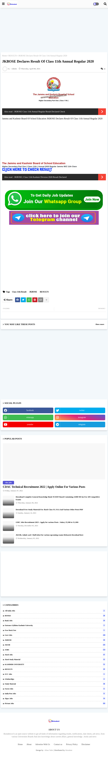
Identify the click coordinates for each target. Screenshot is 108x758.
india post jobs (55, 693)
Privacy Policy (72, 744)
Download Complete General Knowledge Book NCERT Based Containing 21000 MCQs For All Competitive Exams (58, 498)
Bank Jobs (55, 620)
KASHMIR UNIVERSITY (55, 664)
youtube (30, 424)
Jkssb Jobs (55, 654)
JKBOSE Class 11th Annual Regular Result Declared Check (39, 111)
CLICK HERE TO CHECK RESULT (27, 170)
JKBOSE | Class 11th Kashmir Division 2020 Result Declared (40, 177)
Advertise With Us (42, 744)
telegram (81, 424)
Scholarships (55, 679)
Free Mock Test (55, 630)
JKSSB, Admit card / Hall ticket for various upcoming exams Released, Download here (49, 535)
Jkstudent (68, 750)
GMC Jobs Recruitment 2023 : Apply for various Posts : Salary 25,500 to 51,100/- (47, 522)
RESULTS (12, 56)
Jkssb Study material (55, 659)
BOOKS (55, 615)
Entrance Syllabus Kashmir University (55, 625)
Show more (99, 324)
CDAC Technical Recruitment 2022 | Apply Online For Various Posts (44, 486)
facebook (30, 410)
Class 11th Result (19, 292)
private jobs (55, 703)
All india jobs (55, 610)
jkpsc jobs (55, 698)
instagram (82, 417)
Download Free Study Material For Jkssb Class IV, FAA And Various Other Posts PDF (49, 509)
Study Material (55, 684)
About (29, 744)
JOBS (55, 650)
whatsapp (30, 417)
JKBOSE (33, 292)
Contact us (58, 744)
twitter (82, 410)
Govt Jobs (55, 635)
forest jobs (55, 689)
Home (4, 56)
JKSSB (55, 645)
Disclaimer (86, 744)
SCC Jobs (55, 674)
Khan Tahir (49, 750)
